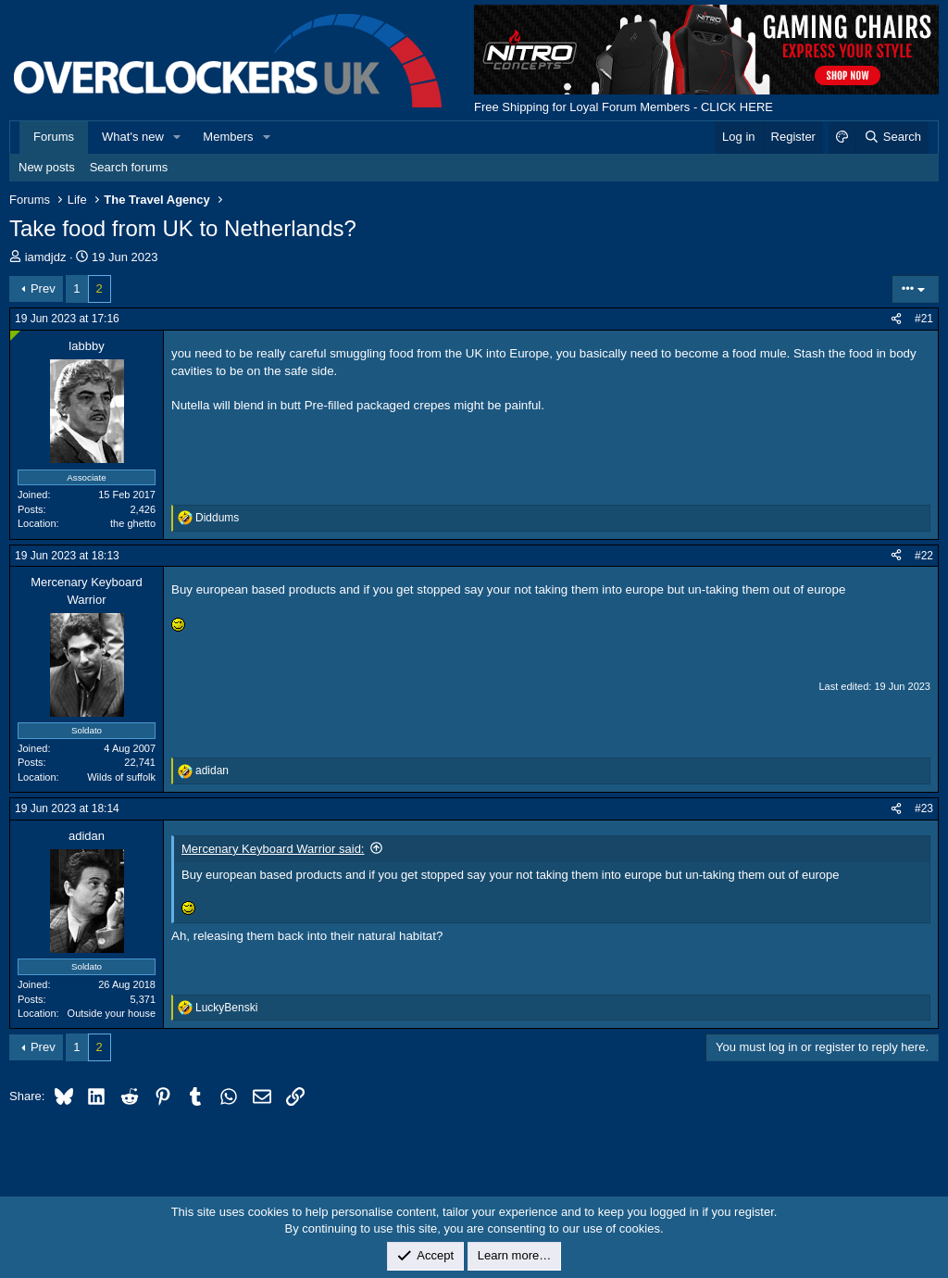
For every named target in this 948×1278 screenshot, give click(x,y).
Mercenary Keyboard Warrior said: (272, 849)
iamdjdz (46, 257)
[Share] (896, 319)
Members (228, 137)
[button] (178, 137)
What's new (133, 137)
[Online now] (15, 336)
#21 (924, 318)
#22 (924, 555)
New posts (47, 167)
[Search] (892, 137)
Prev (43, 288)
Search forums (129, 167)
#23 (924, 808)
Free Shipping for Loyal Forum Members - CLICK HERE (623, 107)
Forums (53, 137)
